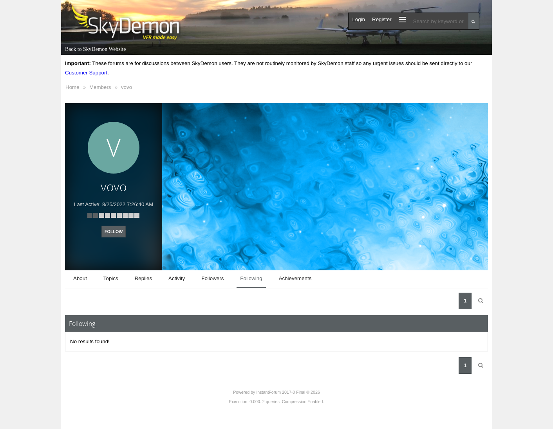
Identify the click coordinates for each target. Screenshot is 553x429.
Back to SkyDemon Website (95, 49)
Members (100, 87)
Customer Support (86, 73)
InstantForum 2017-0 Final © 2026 (288, 392)
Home (72, 87)
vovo (126, 87)
